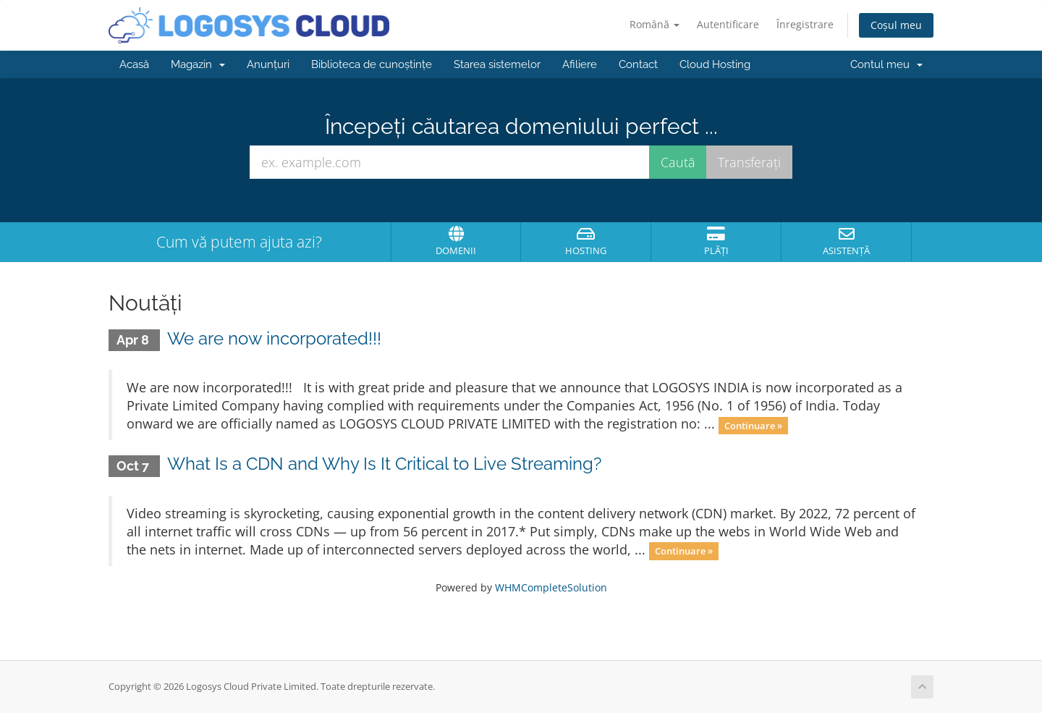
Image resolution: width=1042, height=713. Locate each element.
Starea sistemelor (497, 64)
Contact (638, 64)
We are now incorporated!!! (274, 338)
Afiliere (579, 64)
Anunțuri (268, 64)
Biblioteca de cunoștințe (371, 64)
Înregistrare (805, 24)
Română (654, 24)
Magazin (198, 64)
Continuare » (753, 424)
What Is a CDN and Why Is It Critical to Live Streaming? (384, 463)
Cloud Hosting (714, 64)
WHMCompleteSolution (551, 587)
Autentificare (728, 24)
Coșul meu (896, 25)
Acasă (134, 64)
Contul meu (886, 64)
